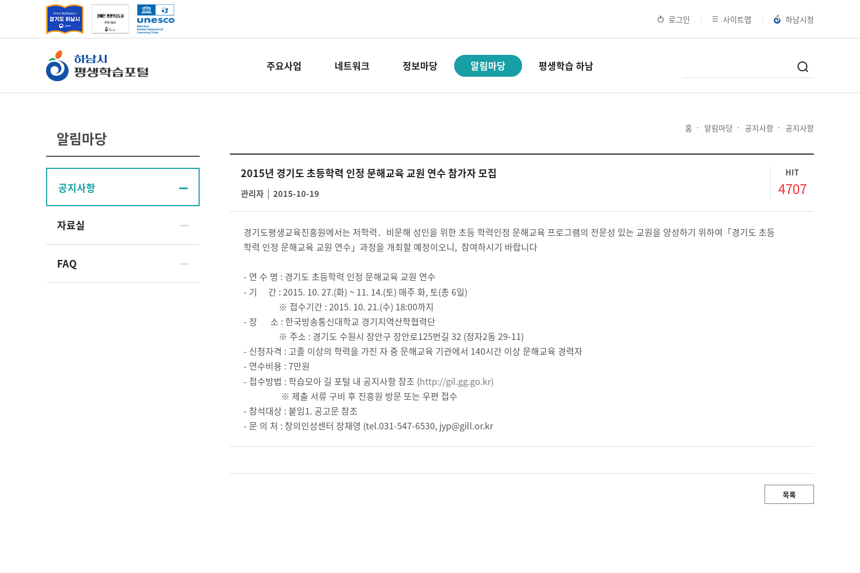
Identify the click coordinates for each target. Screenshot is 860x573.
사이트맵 (731, 19)
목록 (789, 494)
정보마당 (420, 65)
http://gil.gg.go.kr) (457, 381)
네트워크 (352, 65)
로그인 (674, 19)
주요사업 (284, 65)
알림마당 (488, 65)
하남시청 (794, 19)
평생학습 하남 (566, 65)
